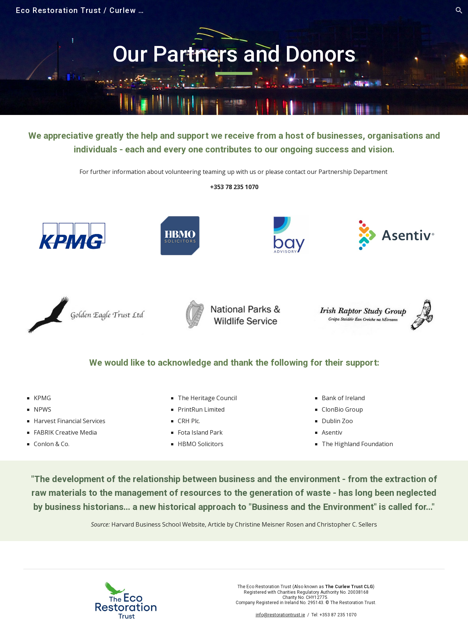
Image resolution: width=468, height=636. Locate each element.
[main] (234, 57)
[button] (459, 10)
